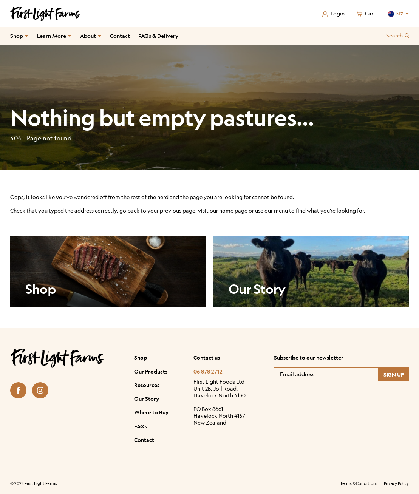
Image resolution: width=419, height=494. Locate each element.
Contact (120, 35)
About (88, 35)
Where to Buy (151, 412)
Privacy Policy (396, 483)
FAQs (140, 426)
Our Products (150, 371)
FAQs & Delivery (158, 35)
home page (233, 210)
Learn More (51, 35)
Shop (16, 35)
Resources (146, 384)
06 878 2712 (208, 371)
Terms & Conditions (358, 483)
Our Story (146, 398)
